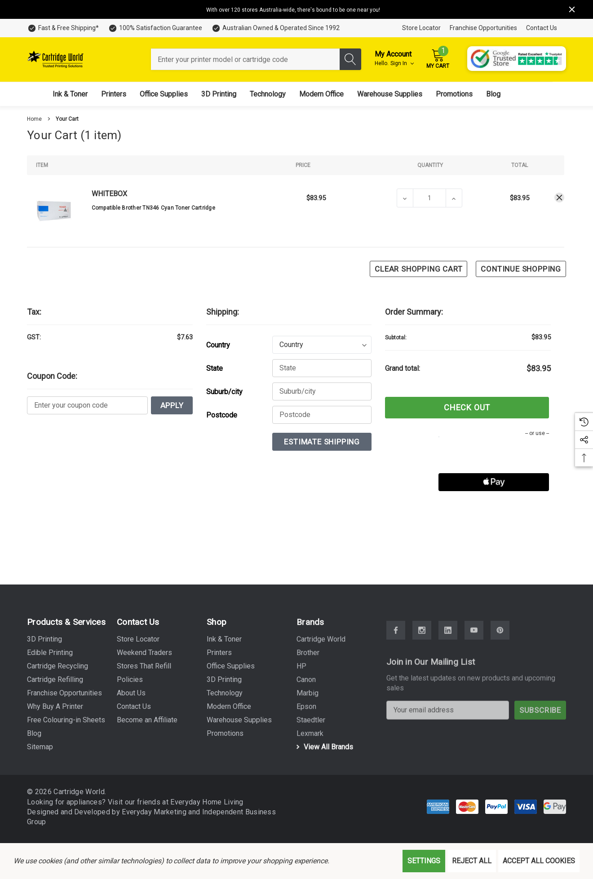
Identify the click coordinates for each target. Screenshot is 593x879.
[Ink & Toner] (70, 94)
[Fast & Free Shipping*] (63, 28)
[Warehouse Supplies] (389, 94)
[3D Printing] (219, 94)
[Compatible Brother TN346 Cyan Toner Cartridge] (429, 198)
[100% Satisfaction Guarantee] (155, 28)
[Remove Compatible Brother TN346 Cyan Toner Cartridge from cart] (559, 197)
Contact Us (541, 27)
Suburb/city (224, 391)
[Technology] (267, 94)
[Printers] (113, 94)
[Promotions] (454, 94)
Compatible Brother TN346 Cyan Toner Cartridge (153, 208)
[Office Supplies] (164, 94)
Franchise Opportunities (483, 27)
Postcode (221, 415)
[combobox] (245, 59)
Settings (423, 861)
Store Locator (421, 27)
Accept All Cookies (539, 861)
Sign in (402, 63)
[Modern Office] (321, 94)
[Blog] (493, 94)
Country (218, 345)
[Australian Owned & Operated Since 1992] (275, 28)
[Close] (572, 9)
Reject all (471, 861)
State (214, 368)
